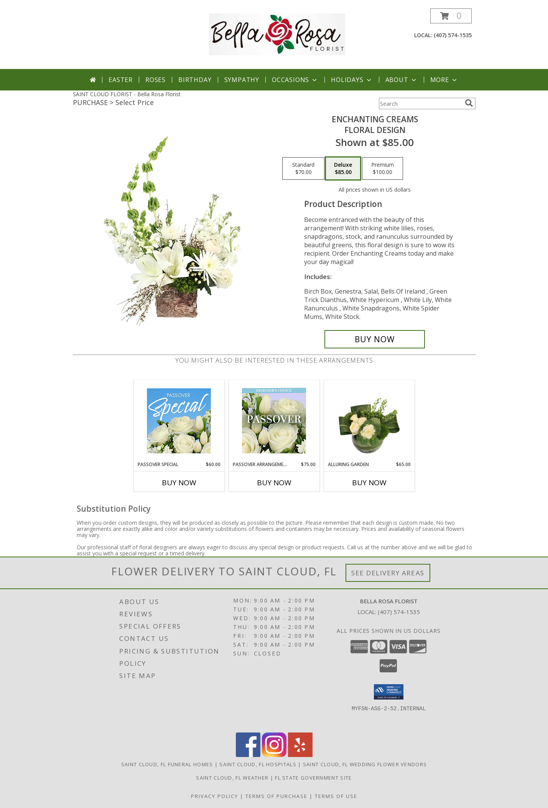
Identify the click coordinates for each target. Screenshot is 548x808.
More (444, 80)
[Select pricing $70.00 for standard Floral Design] (303, 169)
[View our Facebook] (248, 755)
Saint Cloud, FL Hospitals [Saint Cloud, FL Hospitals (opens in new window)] (257, 764)
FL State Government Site (313, 777)
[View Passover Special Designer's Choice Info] (179, 421)
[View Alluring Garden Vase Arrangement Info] (369, 420)
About (401, 80)
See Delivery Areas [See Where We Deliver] (388, 572)
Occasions (295, 80)
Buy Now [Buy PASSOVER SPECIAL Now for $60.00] (179, 483)
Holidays (351, 80)
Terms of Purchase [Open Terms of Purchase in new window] (276, 796)
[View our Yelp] (300, 755)
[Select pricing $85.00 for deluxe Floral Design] (343, 169)
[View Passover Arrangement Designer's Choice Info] (274, 421)
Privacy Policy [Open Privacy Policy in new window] (214, 796)
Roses (155, 80)
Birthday (194, 80)
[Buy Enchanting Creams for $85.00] (374, 339)
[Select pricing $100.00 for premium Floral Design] (382, 169)
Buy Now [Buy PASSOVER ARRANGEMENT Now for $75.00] (274, 483)
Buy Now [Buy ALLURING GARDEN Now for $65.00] (369, 483)
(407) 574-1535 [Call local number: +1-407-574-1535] (453, 35)
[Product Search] (420, 103)
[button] (451, 15)
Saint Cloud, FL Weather (232, 777)
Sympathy (241, 80)
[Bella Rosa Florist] (277, 33)
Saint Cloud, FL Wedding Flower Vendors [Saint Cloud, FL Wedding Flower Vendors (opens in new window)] (365, 764)
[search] (469, 103)
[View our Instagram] (274, 755)
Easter (121, 80)
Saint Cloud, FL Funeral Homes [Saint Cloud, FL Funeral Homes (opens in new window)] (167, 764)
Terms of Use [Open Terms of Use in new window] (336, 796)
